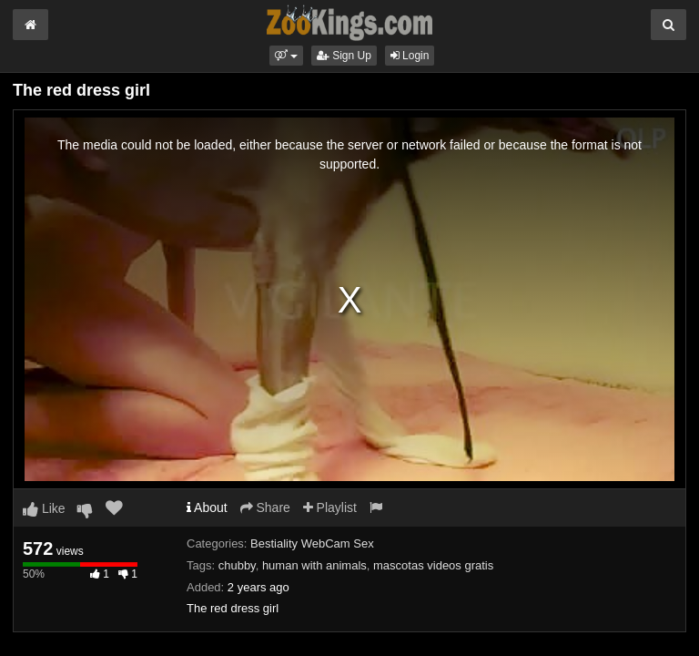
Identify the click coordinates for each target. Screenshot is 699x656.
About (207, 507)
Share (265, 507)
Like (44, 508)
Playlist (330, 507)
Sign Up (344, 55)
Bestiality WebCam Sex (312, 543)
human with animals (314, 565)
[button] (286, 56)
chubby (237, 565)
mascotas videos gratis (433, 565)
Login (410, 55)
